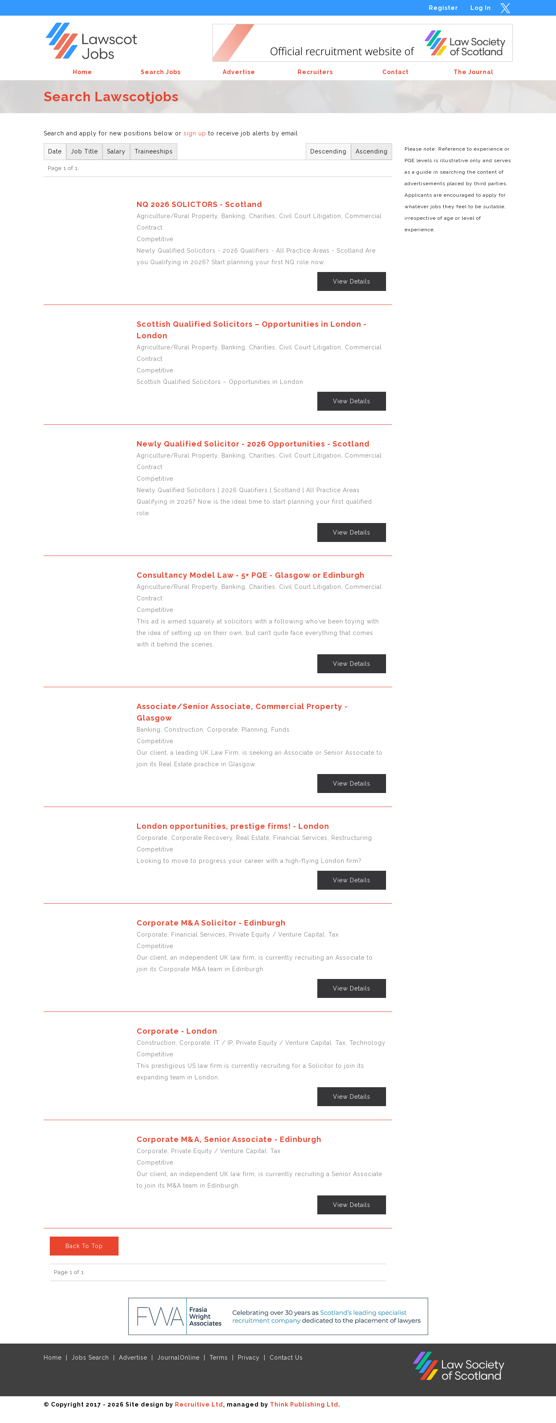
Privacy (249, 1357)
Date (55, 151)
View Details (351, 281)
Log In (480, 8)
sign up (195, 133)
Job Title (84, 151)
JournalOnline (178, 1357)
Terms (218, 1357)
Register (443, 8)
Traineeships (154, 151)
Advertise (133, 1357)
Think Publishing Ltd (304, 1404)
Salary (116, 151)
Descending (328, 151)
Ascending (372, 151)
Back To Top (84, 1246)
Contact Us (286, 1357)
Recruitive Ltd (199, 1404)
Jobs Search (90, 1357)
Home (53, 1357)
